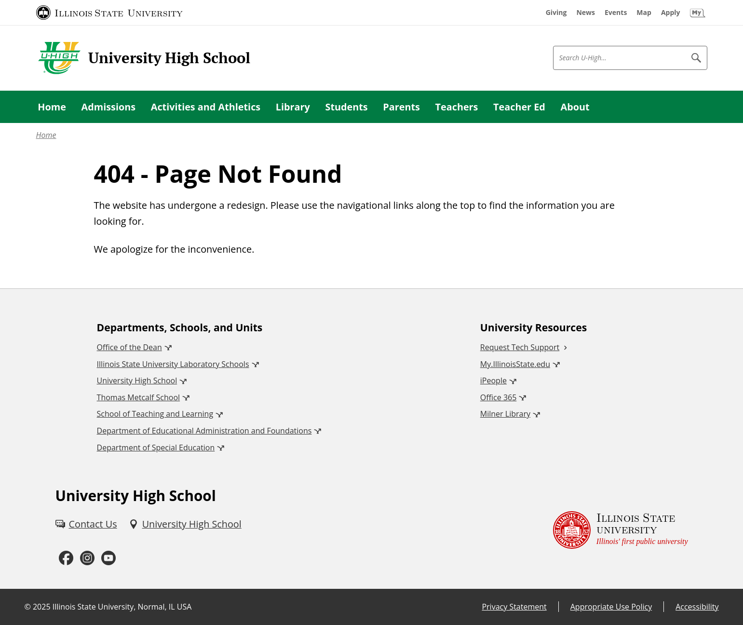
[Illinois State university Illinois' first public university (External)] (620, 530)
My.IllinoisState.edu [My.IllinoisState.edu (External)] (515, 364)
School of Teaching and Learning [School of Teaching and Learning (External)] (155, 413)
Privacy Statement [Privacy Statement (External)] (514, 606)
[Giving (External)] (556, 12)
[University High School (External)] (185, 524)
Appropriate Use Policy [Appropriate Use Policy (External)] (611, 606)
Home (46, 135)
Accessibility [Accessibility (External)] (696, 606)
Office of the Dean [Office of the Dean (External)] (129, 347)
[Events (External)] (616, 12)
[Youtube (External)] (108, 558)
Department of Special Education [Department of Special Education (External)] (156, 447)
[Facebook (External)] (66, 558)
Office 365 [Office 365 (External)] (498, 397)
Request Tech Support (519, 347)
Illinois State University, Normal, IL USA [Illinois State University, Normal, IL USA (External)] (122, 606)
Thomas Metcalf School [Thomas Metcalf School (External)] (138, 397)
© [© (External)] (28, 606)
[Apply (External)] (670, 12)
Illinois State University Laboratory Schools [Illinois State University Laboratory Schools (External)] (173, 364)
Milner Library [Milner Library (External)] (505, 413)
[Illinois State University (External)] (109, 12)
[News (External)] (585, 12)
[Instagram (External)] (87, 558)
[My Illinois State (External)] (697, 12)
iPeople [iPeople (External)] (493, 380)
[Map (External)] (644, 12)
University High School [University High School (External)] (137, 380)
